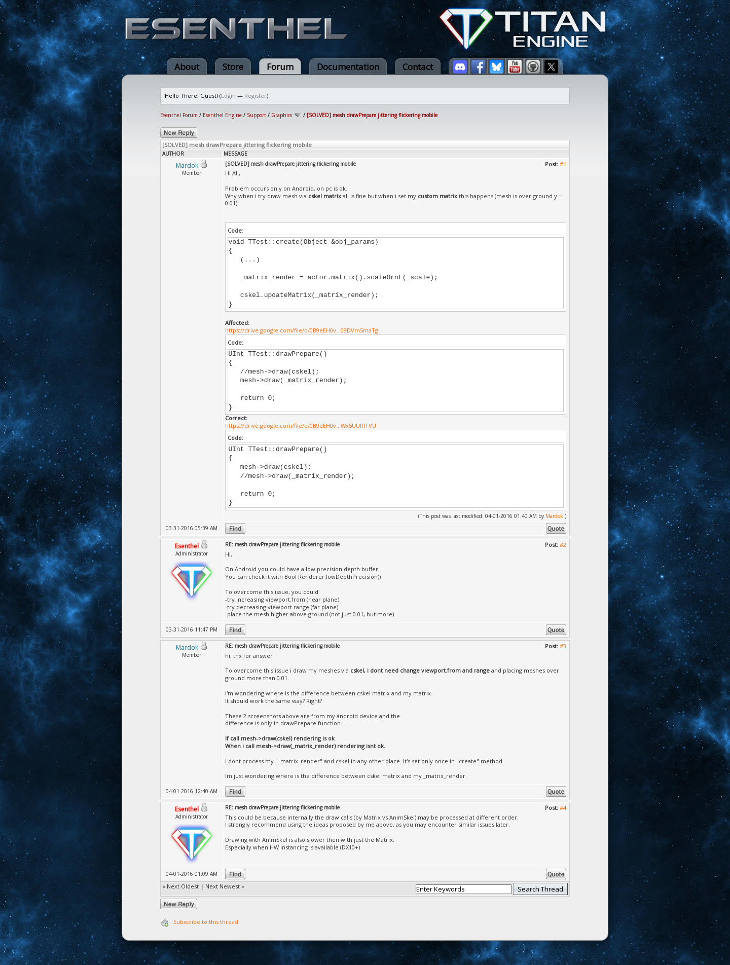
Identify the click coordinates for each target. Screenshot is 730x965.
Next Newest (222, 886)
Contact (418, 66)
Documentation (348, 66)
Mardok (554, 515)
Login (228, 95)
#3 (563, 646)
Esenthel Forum (179, 115)
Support (256, 115)
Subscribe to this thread (205, 921)
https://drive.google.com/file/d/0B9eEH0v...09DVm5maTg (301, 330)
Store (233, 66)
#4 (563, 807)
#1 (563, 164)
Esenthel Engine (222, 115)
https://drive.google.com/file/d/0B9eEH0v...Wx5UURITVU (300, 425)
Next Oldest (183, 886)
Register (255, 95)
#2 (563, 544)
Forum (280, 66)
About (186, 66)
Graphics (281, 115)
